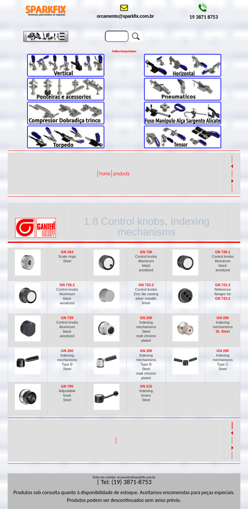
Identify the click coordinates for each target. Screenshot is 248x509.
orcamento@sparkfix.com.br (136, 477)
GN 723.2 (222, 298)
